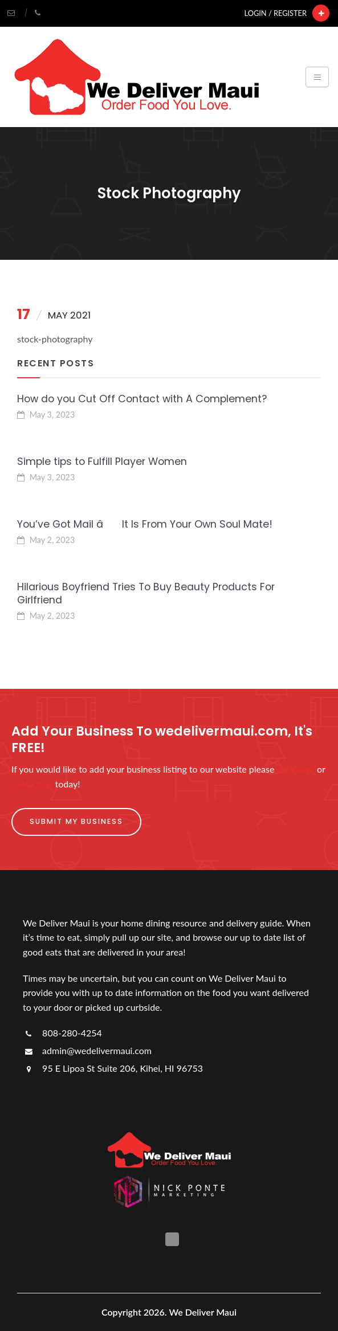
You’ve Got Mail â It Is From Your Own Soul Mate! (144, 524)
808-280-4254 (62, 1032)
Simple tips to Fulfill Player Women (102, 461)
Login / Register (276, 13)
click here (296, 769)
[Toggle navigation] (317, 77)
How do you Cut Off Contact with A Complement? (142, 399)
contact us (31, 783)
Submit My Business (76, 821)
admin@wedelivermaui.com (87, 1050)
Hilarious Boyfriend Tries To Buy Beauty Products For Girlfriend (146, 593)
